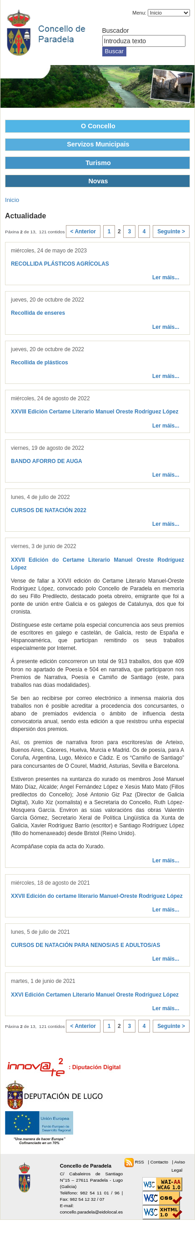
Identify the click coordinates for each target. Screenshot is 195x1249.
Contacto (160, 1161)
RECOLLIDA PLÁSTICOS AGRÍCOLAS (60, 264)
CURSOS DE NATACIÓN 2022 (48, 510)
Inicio (12, 199)
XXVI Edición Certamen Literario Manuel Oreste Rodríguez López (95, 995)
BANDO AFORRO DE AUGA (46, 461)
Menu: (139, 12)
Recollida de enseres (38, 313)
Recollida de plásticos (39, 362)
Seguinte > (171, 231)
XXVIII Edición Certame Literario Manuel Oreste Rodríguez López (94, 411)
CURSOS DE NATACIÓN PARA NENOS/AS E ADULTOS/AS (85, 945)
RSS (140, 1161)
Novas (98, 181)
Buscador (115, 30)
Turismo (98, 162)
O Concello (98, 126)
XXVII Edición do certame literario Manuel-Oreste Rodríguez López (97, 896)
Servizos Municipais (98, 144)
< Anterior (83, 231)
